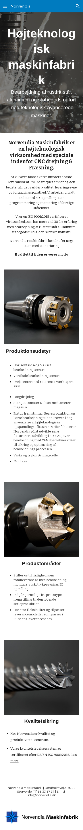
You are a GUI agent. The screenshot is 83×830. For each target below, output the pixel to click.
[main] (41, 72)
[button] (5, 6)
